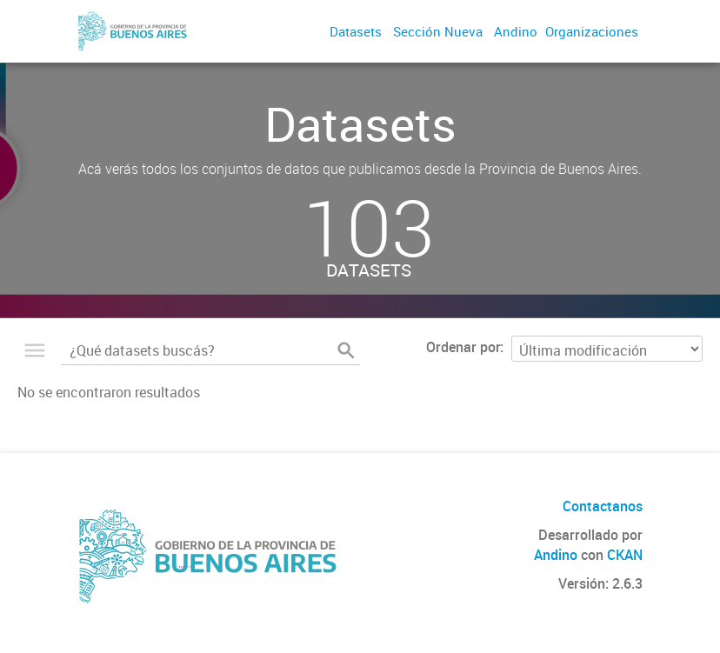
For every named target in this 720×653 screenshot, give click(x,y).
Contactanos (603, 506)
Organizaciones (591, 31)
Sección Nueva (438, 31)
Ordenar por (463, 347)
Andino (515, 31)
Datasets (356, 31)
